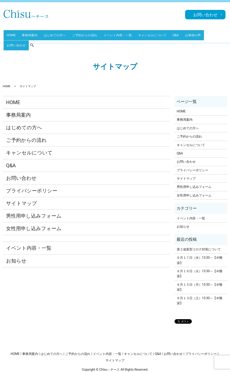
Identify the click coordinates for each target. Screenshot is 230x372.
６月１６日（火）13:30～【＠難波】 (199, 258)
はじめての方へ (53, 33)
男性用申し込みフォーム (34, 200)
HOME (11, 33)
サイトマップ (21, 187)
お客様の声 (184, 33)
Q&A (169, 33)
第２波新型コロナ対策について (199, 233)
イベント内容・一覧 (113, 33)
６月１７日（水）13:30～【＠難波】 (199, 244)
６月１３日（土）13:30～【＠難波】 (199, 285)
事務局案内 (29, 33)
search (224, 33)
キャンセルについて (146, 33)
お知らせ (16, 245)
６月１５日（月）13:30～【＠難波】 (199, 271)
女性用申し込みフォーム (34, 213)
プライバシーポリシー (31, 175)
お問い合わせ (206, 33)
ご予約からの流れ (81, 33)
